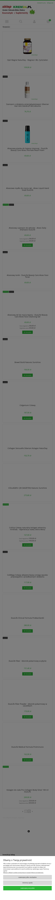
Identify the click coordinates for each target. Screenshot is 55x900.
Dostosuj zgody (27, 883)
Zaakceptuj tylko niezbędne (27, 877)
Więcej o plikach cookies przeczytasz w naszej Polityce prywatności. (23, 872)
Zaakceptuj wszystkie (27, 888)
